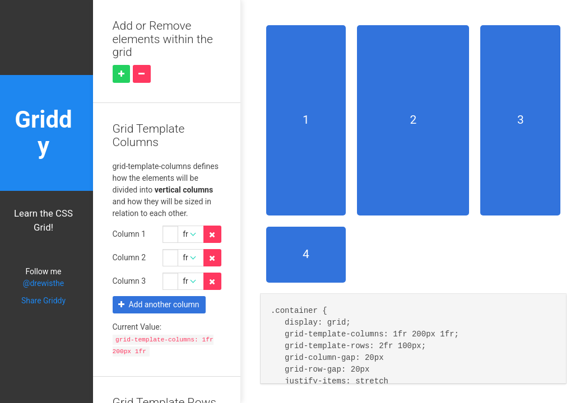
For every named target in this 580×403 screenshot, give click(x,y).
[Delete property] (212, 234)
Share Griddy (43, 300)
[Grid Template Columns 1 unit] (191, 258)
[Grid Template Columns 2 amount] (170, 281)
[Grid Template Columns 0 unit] (191, 234)
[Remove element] (142, 74)
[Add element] (122, 74)
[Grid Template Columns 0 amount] (170, 234)
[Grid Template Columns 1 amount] (170, 258)
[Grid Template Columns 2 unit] (191, 281)
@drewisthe (43, 283)
